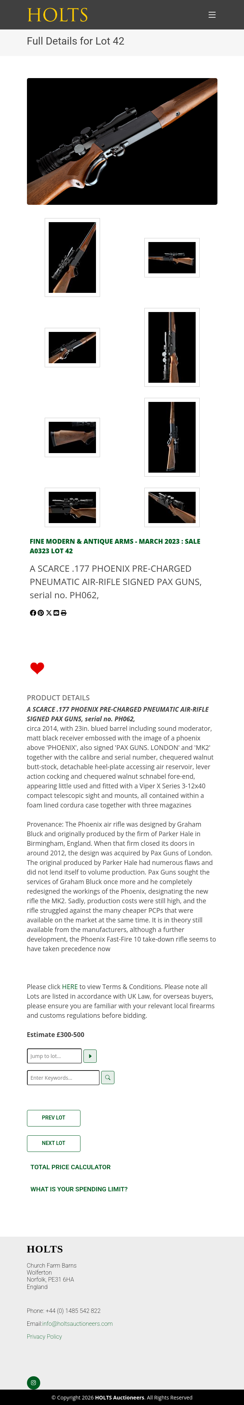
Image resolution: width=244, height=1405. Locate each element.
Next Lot (53, 1143)
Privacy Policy (44, 1336)
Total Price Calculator (71, 1167)
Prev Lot (53, 1118)
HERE (70, 986)
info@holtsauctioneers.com (77, 1323)
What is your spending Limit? (79, 1189)
